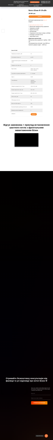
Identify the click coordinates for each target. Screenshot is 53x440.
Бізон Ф (45, 20)
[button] (34, 2)
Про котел (11, 4)
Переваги (21, 4)
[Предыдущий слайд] (2, 19)
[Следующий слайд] (24, 19)
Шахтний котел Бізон (35, 25)
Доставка (36, 6)
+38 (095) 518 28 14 (45, 2)
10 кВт (41, 25)
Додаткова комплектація (35, 4)
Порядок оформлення (22, 6)
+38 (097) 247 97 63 (45, 1)
